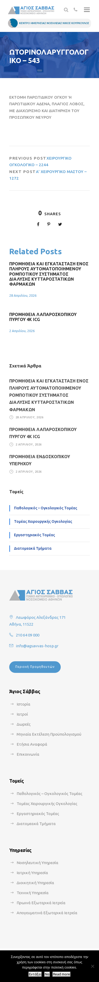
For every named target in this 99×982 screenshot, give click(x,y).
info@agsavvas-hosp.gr (37, 646)
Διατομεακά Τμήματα (32, 548)
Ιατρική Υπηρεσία (32, 872)
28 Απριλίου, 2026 (22, 295)
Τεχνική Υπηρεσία (33, 892)
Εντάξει (35, 974)
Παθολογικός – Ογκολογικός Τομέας (45, 508)
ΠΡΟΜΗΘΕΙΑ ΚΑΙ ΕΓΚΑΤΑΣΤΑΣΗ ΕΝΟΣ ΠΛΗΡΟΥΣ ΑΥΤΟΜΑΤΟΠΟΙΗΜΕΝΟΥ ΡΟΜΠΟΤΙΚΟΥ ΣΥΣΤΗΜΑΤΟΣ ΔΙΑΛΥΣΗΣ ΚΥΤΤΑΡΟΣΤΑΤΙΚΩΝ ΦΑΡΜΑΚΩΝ (48, 273)
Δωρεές (24, 724)
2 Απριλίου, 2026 (22, 331)
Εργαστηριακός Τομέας (34, 535)
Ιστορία (23, 704)
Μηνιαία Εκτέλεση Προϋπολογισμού (49, 734)
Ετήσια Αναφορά (32, 744)
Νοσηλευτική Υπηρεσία (37, 862)
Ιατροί (22, 714)
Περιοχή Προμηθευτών (35, 666)
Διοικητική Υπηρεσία (35, 882)
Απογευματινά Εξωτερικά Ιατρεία (47, 913)
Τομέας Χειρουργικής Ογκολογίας (43, 521)
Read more (61, 974)
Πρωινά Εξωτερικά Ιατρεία (41, 902)
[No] (92, 966)
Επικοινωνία (28, 754)
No (47, 974)
